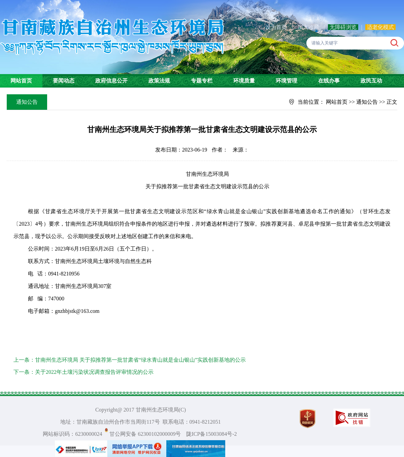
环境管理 (286, 81)
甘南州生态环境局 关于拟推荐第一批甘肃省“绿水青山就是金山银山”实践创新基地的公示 (140, 360)
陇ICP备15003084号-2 (211, 434)
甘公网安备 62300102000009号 (145, 434)
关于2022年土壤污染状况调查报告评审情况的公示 (94, 372)
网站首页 (21, 81)
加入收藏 (309, 27)
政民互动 (371, 81)
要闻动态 (63, 81)
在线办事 (329, 81)
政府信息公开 (111, 81)
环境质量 (244, 81)
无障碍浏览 (343, 27)
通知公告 (367, 102)
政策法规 (159, 81)
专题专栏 (201, 81)
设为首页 (276, 27)
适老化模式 (380, 27)
